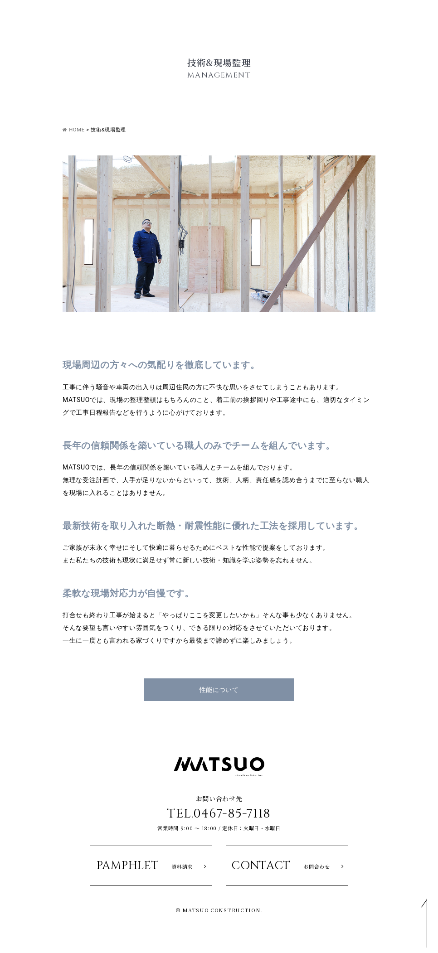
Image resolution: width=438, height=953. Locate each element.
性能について (219, 689)
